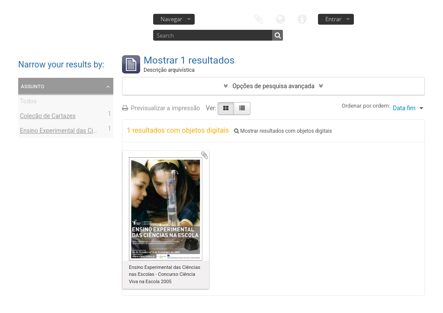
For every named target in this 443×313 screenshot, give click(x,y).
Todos (28, 102)
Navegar (171, 19)
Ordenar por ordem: (366, 105)
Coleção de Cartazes (48, 117)
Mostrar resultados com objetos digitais (283, 131)
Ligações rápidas (302, 18)
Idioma (280, 18)
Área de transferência (259, 18)
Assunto (32, 86)
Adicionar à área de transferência (204, 155)
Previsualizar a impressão (161, 108)
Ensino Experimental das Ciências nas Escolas (82, 131)
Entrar (333, 19)
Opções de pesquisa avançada (273, 86)
